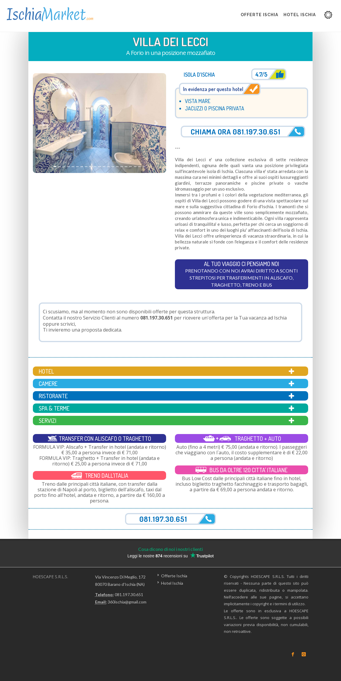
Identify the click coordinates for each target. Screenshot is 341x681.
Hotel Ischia (172, 583)
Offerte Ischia (174, 575)
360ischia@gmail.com (127, 601)
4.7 (261, 74)
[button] (43, 123)
